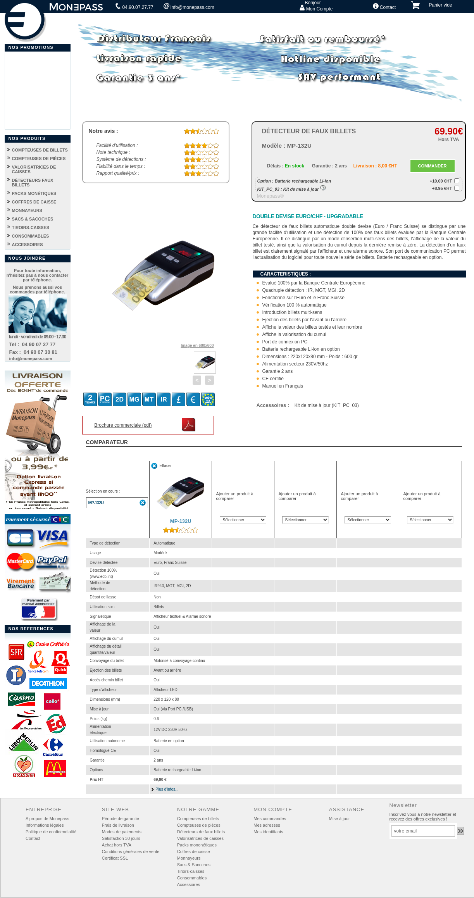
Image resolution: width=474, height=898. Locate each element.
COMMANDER (432, 166)
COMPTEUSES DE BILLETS (40, 150)
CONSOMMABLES (30, 236)
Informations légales (45, 825)
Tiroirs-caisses (191, 871)
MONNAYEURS (27, 210)
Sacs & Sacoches (193, 864)
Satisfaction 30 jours (121, 838)
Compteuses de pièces (199, 825)
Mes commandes (269, 818)
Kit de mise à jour (304, 189)
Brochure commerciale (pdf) (123, 425)
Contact (384, 6)
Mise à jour (339, 818)
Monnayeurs (189, 858)
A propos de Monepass (47, 818)
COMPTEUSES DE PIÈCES (39, 158)
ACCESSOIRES (27, 244)
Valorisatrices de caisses (200, 838)
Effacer (165, 466)
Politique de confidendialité (51, 831)
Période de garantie (120, 818)
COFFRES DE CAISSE (34, 202)
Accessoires (188, 884)
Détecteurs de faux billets (201, 831)
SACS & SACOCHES (32, 219)
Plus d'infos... (166, 789)
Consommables (192, 878)
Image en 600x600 (197, 345)
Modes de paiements (121, 831)
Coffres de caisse (193, 851)
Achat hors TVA (116, 845)
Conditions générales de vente (131, 851)
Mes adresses (266, 825)
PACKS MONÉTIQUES (34, 193)
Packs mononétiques (197, 845)
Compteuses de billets (198, 818)
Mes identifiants (268, 831)
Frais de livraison (118, 825)
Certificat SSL (115, 858)
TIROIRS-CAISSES (31, 227)
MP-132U (95, 502)
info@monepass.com (189, 6)
